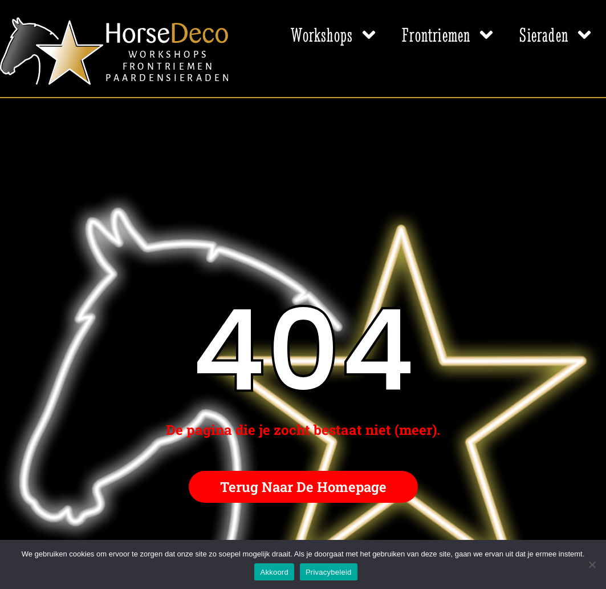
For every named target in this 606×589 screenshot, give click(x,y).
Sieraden (557, 35)
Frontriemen (449, 35)
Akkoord (274, 572)
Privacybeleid (329, 572)
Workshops (335, 35)
